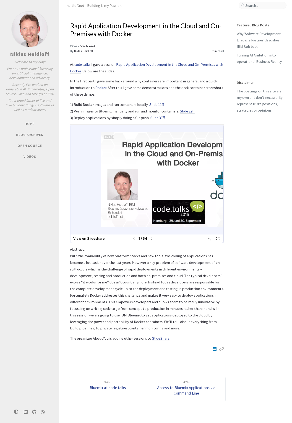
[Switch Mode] (16, 412)
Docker (100, 87)
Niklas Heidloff (30, 54)
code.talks (82, 64)
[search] (264, 5)
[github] (34, 412)
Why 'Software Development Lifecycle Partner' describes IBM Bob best (259, 40)
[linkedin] (25, 412)
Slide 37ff (157, 117)
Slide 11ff (156, 104)
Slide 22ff (187, 111)
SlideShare (160, 338)
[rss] (43, 412)
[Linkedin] (215, 349)
